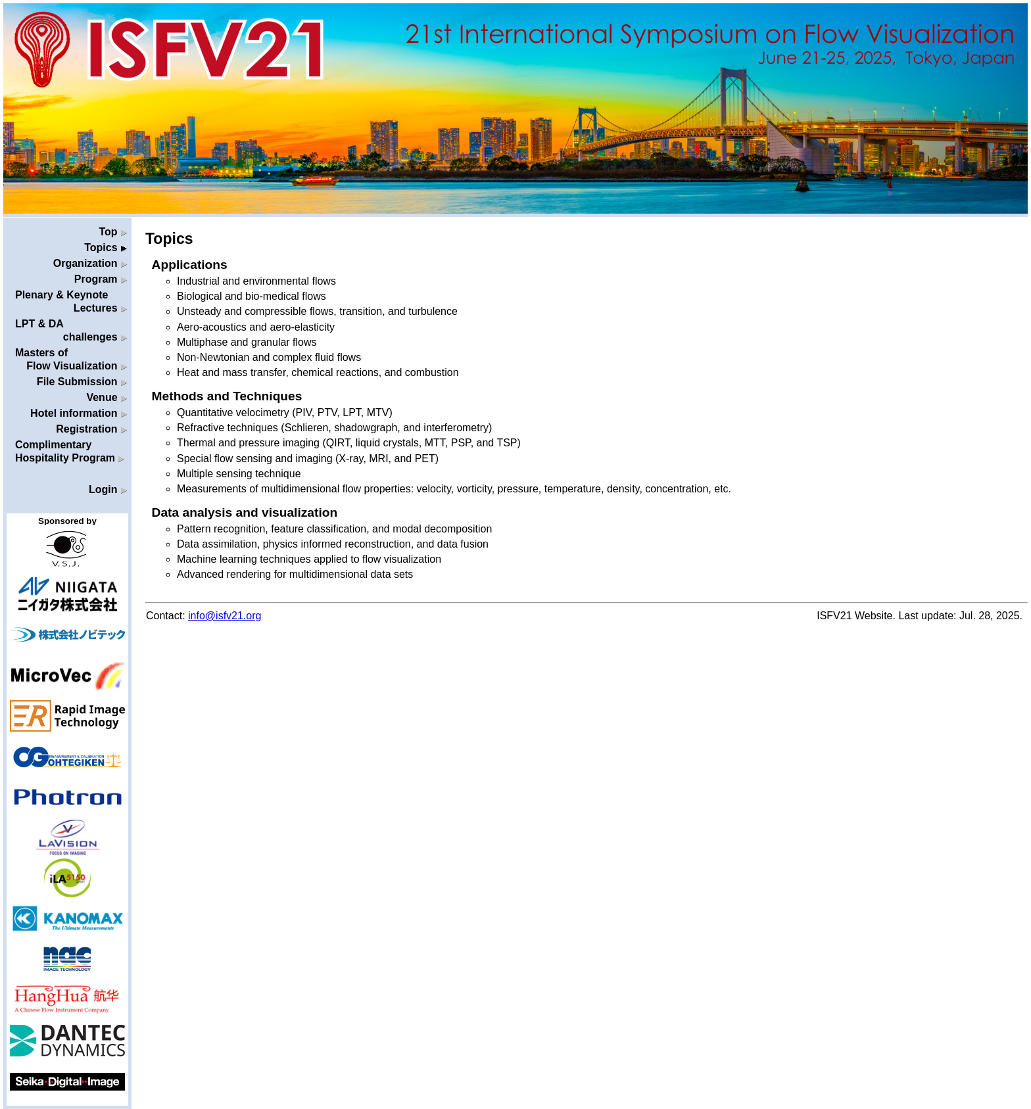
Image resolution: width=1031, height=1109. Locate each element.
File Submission (82, 381)
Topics (105, 247)
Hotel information (78, 413)
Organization (90, 263)
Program (100, 279)
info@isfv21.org (224, 615)
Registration (91, 429)
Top (113, 231)
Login (108, 489)
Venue (106, 397)
